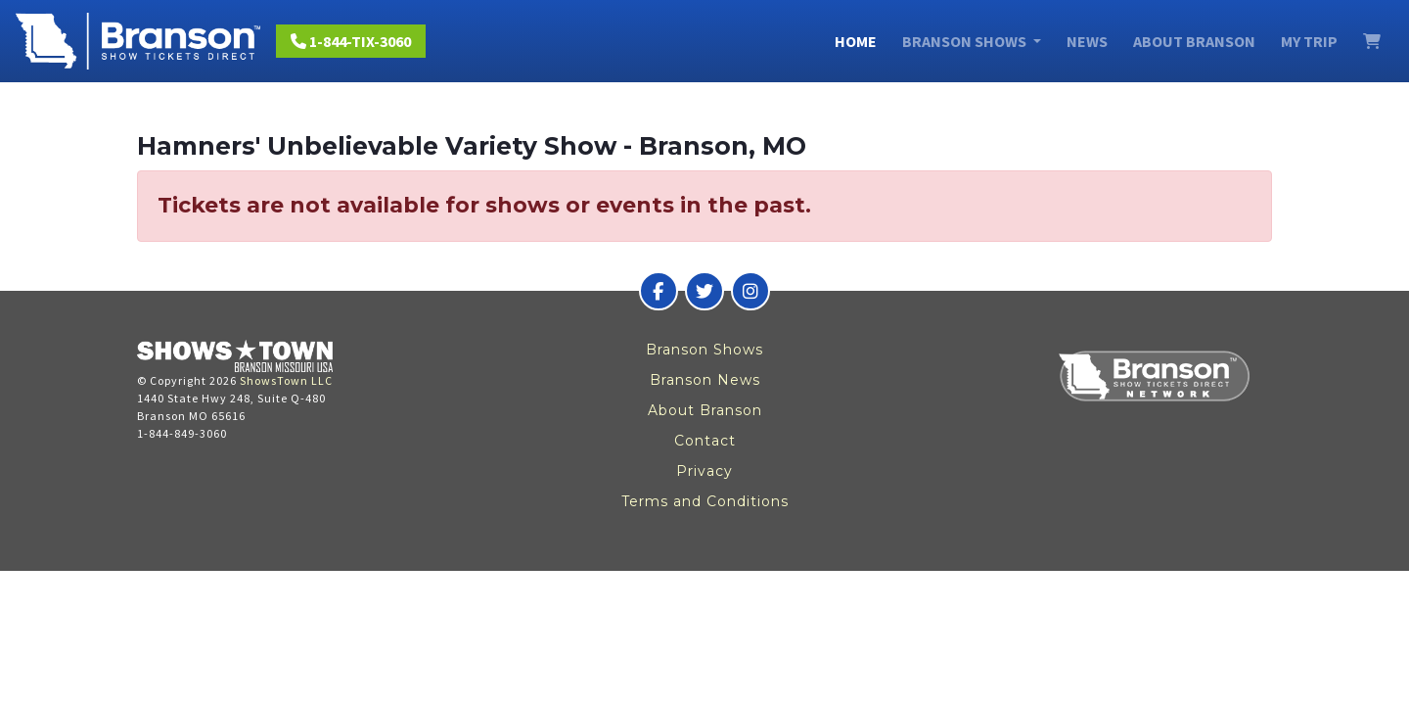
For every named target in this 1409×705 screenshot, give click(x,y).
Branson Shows (704, 349)
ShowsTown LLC (286, 380)
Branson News (705, 380)
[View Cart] (1371, 41)
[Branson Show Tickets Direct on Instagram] (750, 290)
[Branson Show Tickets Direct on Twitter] (704, 290)
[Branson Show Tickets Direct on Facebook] (658, 290)
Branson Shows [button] (965, 41)
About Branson (1194, 41)
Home (856, 41)
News (1087, 41)
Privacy (704, 471)
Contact (705, 440)
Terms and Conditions (705, 501)
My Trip (1309, 41)
